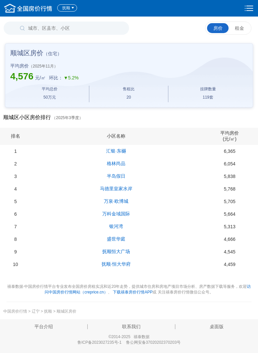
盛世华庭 (116, 239)
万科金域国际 (116, 213)
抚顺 (68, 8)
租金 (239, 28)
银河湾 (116, 226)
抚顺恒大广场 (116, 251)
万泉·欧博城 (116, 201)
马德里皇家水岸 (116, 188)
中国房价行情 (15, 311)
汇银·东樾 (116, 151)
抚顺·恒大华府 (116, 264)
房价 (218, 28)
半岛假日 (116, 176)
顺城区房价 (66, 311)
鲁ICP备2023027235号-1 (99, 342)
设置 (249, 8)
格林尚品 (116, 163)
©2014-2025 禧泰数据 (129, 336)
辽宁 (36, 311)
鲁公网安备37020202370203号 (153, 342)
